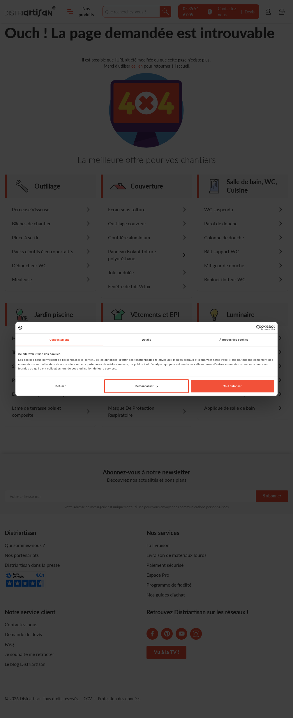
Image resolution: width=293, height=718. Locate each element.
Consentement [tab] (59, 339)
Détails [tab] (146, 339)
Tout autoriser (232, 386)
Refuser (60, 386)
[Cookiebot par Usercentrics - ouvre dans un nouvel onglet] (249, 327)
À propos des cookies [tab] (233, 339)
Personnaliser (146, 386)
